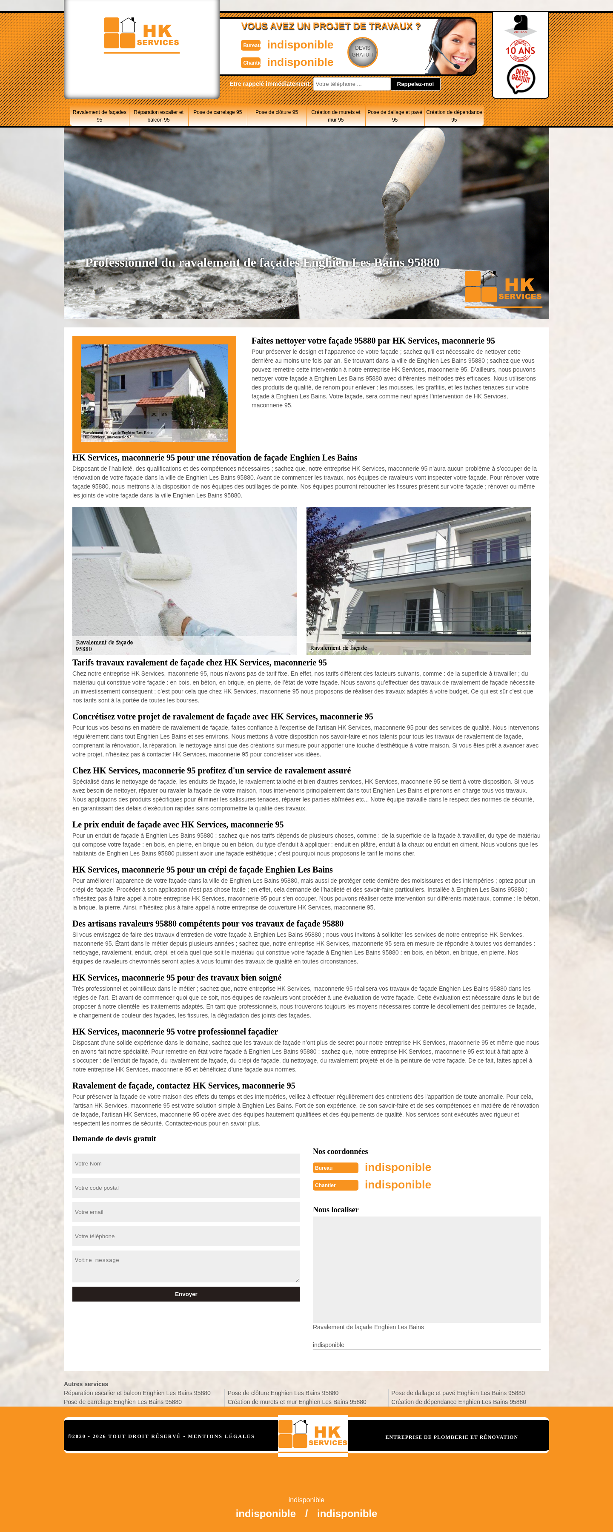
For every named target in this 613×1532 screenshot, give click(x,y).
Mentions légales (221, 1435)
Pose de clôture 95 (276, 112)
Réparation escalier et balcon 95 (158, 116)
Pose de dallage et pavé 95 (394, 116)
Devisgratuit (346, 51)
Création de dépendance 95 (454, 116)
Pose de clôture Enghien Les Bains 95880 (283, 1392)
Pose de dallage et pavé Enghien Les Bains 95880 (458, 1392)
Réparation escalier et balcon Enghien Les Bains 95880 (137, 1392)
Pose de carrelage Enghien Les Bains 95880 (123, 1401)
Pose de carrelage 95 (217, 112)
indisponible (281, 44)
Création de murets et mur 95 (335, 116)
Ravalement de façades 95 (99, 116)
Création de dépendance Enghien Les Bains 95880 (458, 1401)
